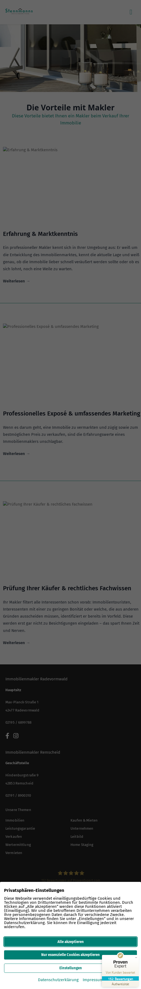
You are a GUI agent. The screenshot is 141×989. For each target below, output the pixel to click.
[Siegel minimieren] (136, 957)
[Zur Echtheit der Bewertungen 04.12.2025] (120, 984)
